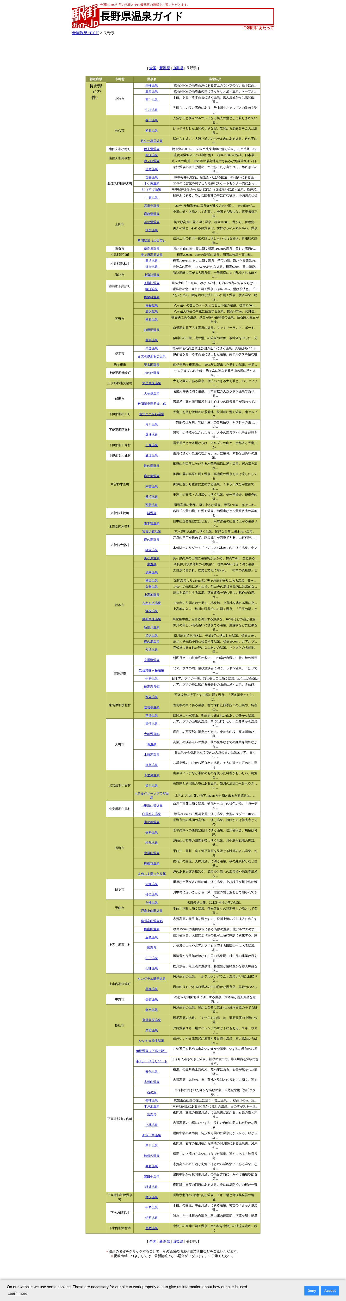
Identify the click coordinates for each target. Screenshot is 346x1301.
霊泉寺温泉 (152, 205)
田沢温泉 (151, 260)
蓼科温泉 (151, 340)
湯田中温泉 (152, 1176)
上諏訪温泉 (152, 275)
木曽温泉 (151, 486)
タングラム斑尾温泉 (152, 978)
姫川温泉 (151, 785)
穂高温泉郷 (152, 686)
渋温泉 (151, 1114)
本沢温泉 (151, 155)
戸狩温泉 (151, 1030)
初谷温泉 (151, 130)
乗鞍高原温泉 (151, 619)
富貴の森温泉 (151, 531)
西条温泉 (151, 697)
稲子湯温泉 (152, 149)
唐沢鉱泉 (151, 311)
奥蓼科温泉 (152, 297)
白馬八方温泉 (151, 814)
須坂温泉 (151, 884)
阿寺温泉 (151, 550)
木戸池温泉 (152, 1106)
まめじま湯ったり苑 (152, 873)
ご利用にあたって (258, 28)
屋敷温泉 (151, 1228)
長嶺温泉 (151, 999)
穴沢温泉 (151, 649)
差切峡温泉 (152, 707)
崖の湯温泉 (152, 641)
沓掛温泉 (151, 266)
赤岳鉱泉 (151, 305)
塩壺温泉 (151, 177)
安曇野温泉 (152, 660)
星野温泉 (151, 169)
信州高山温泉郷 (152, 921)
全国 (152, 68)
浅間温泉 (151, 572)
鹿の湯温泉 (152, 539)
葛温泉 (151, 744)
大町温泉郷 (152, 734)
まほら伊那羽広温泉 (152, 356)
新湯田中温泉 (151, 1135)
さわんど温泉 (151, 603)
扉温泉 (151, 564)
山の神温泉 (152, 822)
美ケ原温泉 (152, 558)
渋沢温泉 (151, 635)
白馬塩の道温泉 (152, 806)
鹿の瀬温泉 (152, 476)
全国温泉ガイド (85, 33)
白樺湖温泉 (152, 330)
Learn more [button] (17, 1293)
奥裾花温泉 (152, 863)
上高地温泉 (152, 594)
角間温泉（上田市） (152, 240)
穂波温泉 (151, 1187)
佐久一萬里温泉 (152, 141)
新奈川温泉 (152, 627)
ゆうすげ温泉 (151, 189)
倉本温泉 (151, 1009)
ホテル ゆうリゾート (151, 1061)
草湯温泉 (151, 715)
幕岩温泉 (151, 1166)
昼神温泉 (151, 435)
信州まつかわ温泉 (151, 414)
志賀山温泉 (152, 1082)
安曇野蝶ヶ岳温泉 (151, 670)
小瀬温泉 (151, 197)
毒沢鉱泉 (151, 289)
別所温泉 (151, 230)
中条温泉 (151, 1207)
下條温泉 (151, 445)
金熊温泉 (151, 765)
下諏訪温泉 (152, 283)
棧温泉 (151, 513)
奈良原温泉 (152, 248)
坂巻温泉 (151, 611)
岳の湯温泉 (152, 222)
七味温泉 (151, 968)
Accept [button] (330, 1291)
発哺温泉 (151, 1100)
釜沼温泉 (151, 497)
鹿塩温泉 (151, 455)
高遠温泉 (151, 348)
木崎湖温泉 (152, 754)
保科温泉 (151, 832)
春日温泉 (151, 120)
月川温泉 (151, 424)
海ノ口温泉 (152, 161)
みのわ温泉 (152, 373)
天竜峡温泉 (152, 393)
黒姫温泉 (151, 989)
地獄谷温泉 (152, 1156)
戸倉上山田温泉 (152, 910)
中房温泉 (151, 678)
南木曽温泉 (152, 523)
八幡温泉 (151, 902)
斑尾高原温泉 (151, 1020)
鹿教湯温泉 (152, 214)
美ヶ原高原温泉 (152, 254)
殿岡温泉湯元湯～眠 (152, 404)
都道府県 (96, 79)
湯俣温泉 (151, 723)
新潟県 (164, 68)
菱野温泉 (151, 91)
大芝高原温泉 (151, 383)
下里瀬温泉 (152, 775)
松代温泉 (151, 843)
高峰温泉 (151, 85)
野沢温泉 (151, 1197)
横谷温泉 (151, 319)
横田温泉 (151, 580)
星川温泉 (151, 1145)
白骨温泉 (151, 586)
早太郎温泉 (152, 364)
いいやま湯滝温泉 (151, 1040)
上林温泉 (151, 1125)
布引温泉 (151, 99)
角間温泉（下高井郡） (151, 1051)
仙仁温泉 (151, 894)
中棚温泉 (151, 110)
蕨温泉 (151, 947)
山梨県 (178, 68)
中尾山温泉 (152, 853)
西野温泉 (151, 505)
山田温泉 (151, 958)
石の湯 (151, 1092)
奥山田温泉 (152, 929)
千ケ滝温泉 (152, 183)
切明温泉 (151, 1218)
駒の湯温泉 (152, 466)
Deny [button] (312, 1291)
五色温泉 (151, 937)
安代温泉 (151, 1071)
